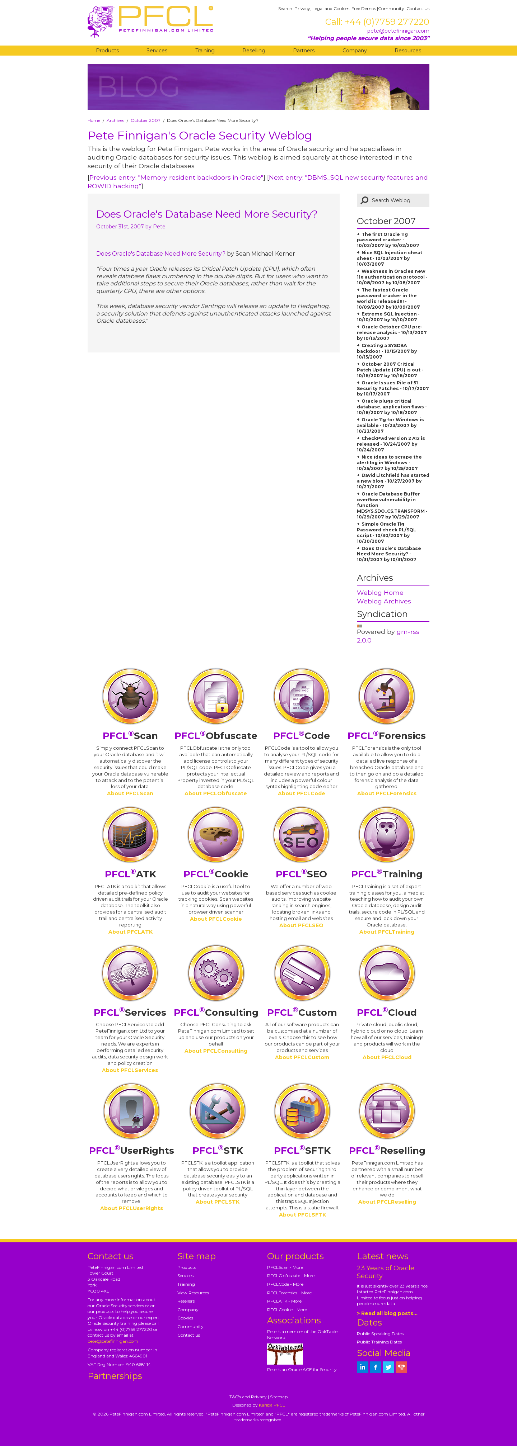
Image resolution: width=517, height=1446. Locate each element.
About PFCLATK (130, 932)
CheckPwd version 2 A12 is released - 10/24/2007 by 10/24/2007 (391, 444)
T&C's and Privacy (248, 1396)
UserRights (131, 1150)
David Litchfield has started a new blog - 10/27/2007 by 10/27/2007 (393, 481)
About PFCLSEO (301, 925)
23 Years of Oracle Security (385, 1272)
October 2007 (145, 120)
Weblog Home (380, 592)
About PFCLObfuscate (216, 793)
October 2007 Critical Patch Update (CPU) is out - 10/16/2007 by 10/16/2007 (390, 369)
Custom (302, 1012)
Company (355, 50)
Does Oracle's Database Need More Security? (207, 214)
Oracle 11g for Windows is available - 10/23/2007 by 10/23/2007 (390, 425)
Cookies (185, 1318)
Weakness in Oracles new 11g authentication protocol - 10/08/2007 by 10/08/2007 (392, 277)
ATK (130, 874)
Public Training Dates (379, 1342)
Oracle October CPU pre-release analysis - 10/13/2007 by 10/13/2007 (392, 332)
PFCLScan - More (285, 1267)
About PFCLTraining (386, 932)
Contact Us (417, 8)
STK (217, 1150)
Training (205, 50)
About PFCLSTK (217, 1202)
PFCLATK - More (284, 1301)
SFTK (302, 1150)
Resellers (186, 1301)
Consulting (216, 1012)
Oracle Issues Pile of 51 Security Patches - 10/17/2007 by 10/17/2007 (393, 388)
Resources (408, 50)
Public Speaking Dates (380, 1333)
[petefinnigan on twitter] (388, 1367)
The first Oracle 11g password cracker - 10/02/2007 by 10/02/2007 (388, 240)
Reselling (253, 50)
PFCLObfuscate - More (291, 1275)
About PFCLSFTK (302, 1215)
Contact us (188, 1335)
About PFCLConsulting (216, 1051)
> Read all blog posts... (387, 1313)
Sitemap (279, 1396)
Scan (130, 735)
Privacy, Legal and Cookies (321, 8)
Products (107, 50)
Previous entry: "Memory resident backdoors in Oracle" (176, 177)
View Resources (193, 1292)
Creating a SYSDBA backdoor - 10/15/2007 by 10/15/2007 (387, 351)
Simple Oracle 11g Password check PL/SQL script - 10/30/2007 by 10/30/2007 (386, 532)
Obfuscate (215, 735)
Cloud (387, 1012)
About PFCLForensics (386, 793)
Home (94, 120)
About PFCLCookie (216, 919)
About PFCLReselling (387, 1202)
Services (156, 50)
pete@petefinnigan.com (398, 31)
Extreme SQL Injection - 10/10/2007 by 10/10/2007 (388, 316)
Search (285, 8)
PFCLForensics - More (289, 1292)
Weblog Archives (384, 601)
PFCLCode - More (285, 1284)
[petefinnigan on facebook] (375, 1367)
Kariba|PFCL (272, 1405)
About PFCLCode (301, 793)
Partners (304, 50)
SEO (301, 874)
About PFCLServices (130, 1070)
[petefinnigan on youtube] (401, 1367)
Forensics (387, 735)
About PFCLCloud (387, 1057)
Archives (115, 120)
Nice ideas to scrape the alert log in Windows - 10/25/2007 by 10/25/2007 (389, 462)
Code (301, 735)
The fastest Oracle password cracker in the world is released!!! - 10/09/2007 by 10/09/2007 (388, 298)
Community (391, 8)
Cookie (215, 874)
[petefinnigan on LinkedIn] (362, 1367)
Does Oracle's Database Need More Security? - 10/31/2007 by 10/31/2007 (389, 554)
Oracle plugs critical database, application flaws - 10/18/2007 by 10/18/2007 (392, 406)
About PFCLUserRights (131, 1208)
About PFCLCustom (302, 1057)
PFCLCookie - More (287, 1309)
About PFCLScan (130, 793)
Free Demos (363, 8)
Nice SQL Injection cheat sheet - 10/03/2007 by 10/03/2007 (389, 258)
